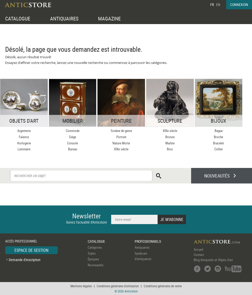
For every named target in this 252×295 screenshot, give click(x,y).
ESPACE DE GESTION (31, 250)
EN (218, 4)
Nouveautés (95, 265)
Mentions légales (81, 286)
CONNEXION (239, 4)
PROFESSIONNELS (148, 241)
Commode (72, 130)
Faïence (24, 137)
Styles (92, 253)
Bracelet (218, 143)
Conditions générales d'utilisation (118, 286)
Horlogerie (24, 143)
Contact (199, 254)
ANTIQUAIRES (64, 18)
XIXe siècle (121, 149)
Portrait (121, 137)
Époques (93, 259)
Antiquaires (142, 247)
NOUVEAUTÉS (217, 176)
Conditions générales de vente (163, 286)
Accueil (198, 249)
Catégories (95, 247)
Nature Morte (121, 143)
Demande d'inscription (24, 259)
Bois (170, 149)
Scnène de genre (121, 130)
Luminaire (24, 149)
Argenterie (24, 130)
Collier (218, 149)
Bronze (170, 137)
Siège (72, 137)
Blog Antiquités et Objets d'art (213, 259)
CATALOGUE (17, 18)
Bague (219, 130)
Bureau (72, 149)
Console (72, 143)
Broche (218, 137)
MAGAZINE (109, 18)
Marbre (170, 143)
